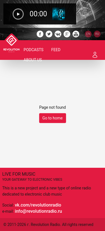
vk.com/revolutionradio (38, 205)
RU (97, 34)
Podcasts (33, 49)
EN (88, 34)
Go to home (52, 118)
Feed (55, 49)
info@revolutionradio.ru (38, 211)
